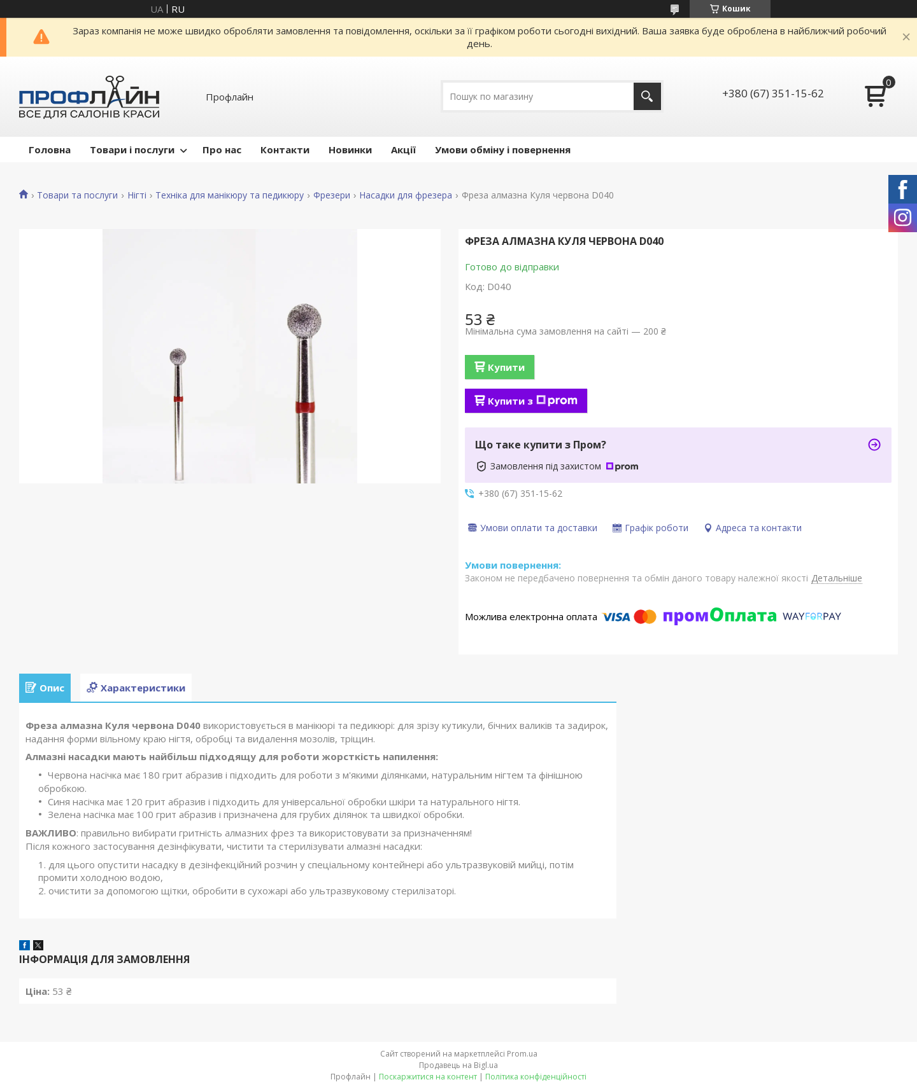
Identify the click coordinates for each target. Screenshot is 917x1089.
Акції (403, 149)
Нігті (136, 195)
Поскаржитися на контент (428, 1076)
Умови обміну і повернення (503, 149)
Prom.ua (522, 1053)
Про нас (222, 149)
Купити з (533, 400)
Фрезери (331, 195)
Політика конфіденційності (535, 1076)
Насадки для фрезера (405, 195)
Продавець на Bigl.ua (458, 1065)
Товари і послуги (132, 149)
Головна (50, 149)
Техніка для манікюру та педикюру (229, 195)
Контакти (284, 149)
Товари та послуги (77, 195)
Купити (506, 367)
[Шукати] (647, 96)
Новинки (350, 149)
